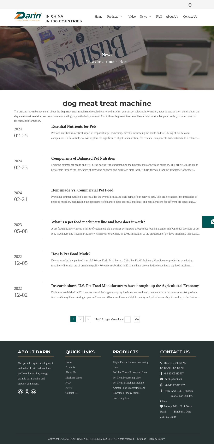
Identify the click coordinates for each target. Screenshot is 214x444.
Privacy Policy (157, 438)
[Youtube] (33, 4)
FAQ (68, 382)
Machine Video (73, 377)
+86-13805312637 (175, 385)
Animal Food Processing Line (129, 387)
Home (68, 362)
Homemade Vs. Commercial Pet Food (82, 190)
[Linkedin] (25, 4)
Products (70, 367)
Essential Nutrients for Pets (74, 126)
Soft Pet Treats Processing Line (130, 372)
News (68, 387)
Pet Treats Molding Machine (128, 382)
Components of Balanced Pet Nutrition (83, 158)
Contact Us (71, 392)
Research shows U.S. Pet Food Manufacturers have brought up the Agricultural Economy (125, 286)
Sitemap (141, 438)
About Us (70, 372)
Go (137, 319)
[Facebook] (17, 4)
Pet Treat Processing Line (127, 377)
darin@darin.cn (173, 379)
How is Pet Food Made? (71, 254)
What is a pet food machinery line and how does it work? (98, 222)
